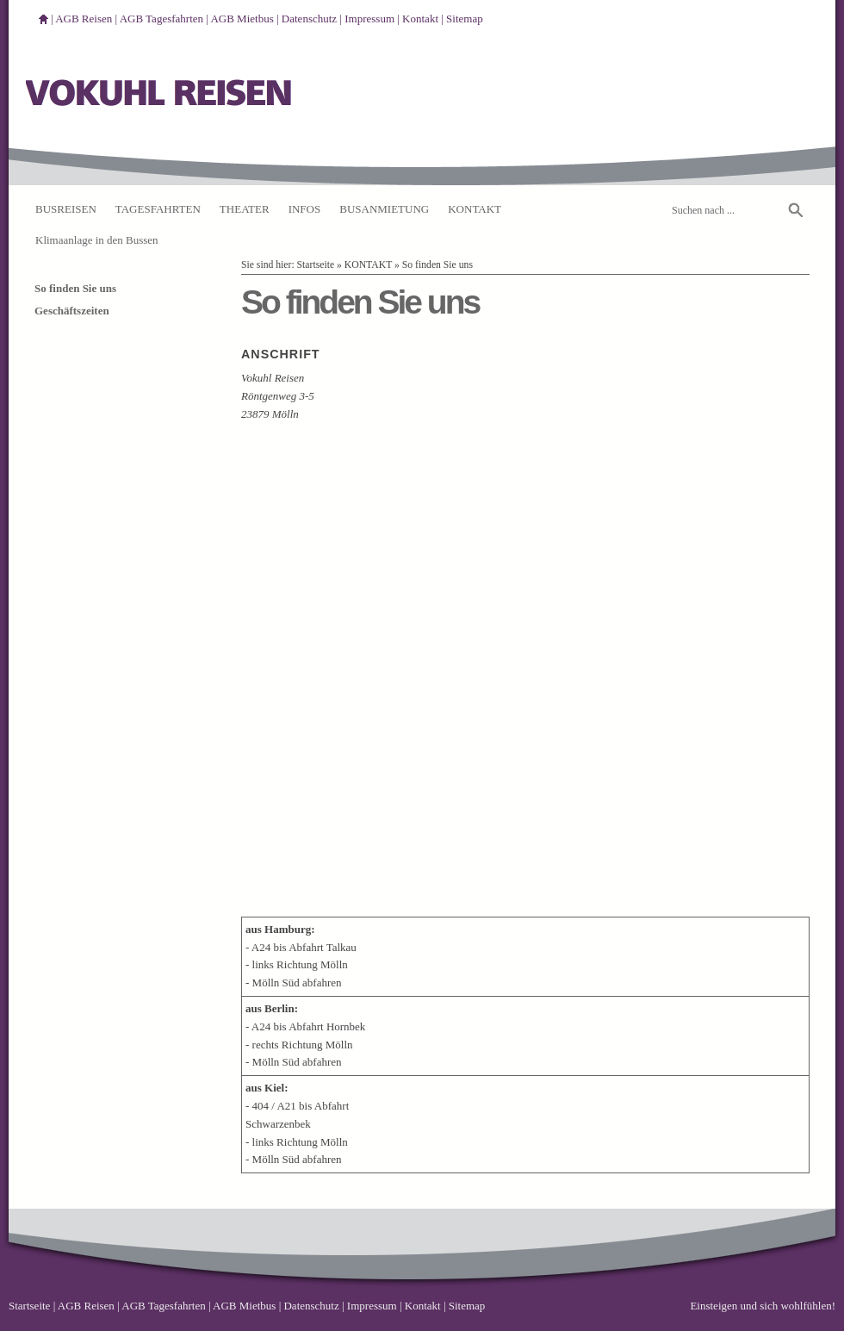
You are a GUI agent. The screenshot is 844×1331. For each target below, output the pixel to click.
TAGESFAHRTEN (158, 208)
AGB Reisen (83, 18)
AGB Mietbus (241, 18)
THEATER (245, 208)
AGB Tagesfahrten (161, 18)
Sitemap (464, 18)
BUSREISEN (65, 208)
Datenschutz (309, 18)
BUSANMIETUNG (384, 208)
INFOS (305, 208)
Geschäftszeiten (71, 310)
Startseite (316, 265)
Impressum (369, 18)
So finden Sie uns (437, 265)
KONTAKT (474, 208)
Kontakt (420, 18)
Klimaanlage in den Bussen (96, 239)
